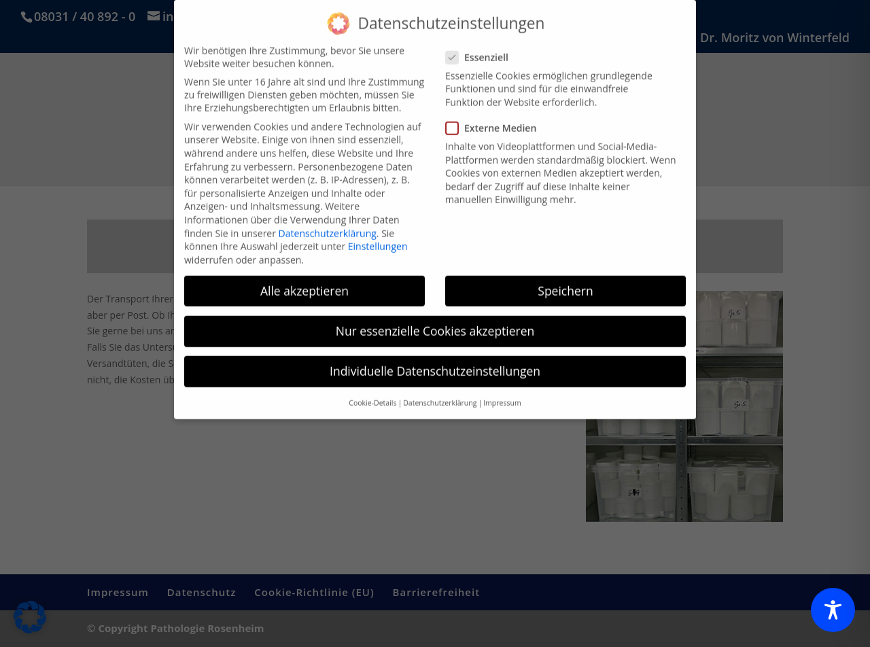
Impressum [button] (502, 393)
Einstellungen (378, 236)
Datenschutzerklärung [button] (439, 393)
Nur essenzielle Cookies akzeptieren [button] (435, 321)
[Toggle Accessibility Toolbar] (833, 610)
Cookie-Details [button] (372, 393)
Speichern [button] (565, 281)
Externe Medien (496, 117)
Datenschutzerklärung (328, 222)
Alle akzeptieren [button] (304, 281)
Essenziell (482, 47)
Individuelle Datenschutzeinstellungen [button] (435, 361)
